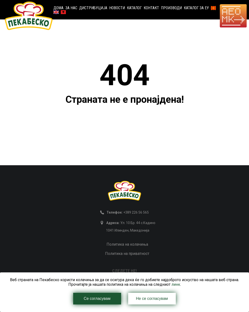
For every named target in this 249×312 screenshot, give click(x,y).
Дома (58, 8)
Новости (117, 8)
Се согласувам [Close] (97, 298)
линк (175, 284)
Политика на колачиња (127, 244)
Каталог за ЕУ (196, 8)
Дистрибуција (93, 8)
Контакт (151, 8)
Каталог (134, 8)
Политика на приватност (127, 253)
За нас (71, 8)
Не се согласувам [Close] (152, 298)
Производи (171, 8)
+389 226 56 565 (128, 212)
